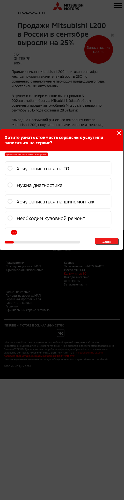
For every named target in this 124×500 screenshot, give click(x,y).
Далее (106, 241)
